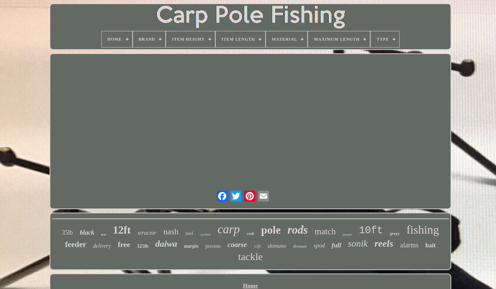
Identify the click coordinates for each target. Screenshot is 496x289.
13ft (257, 246)
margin (191, 246)
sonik (358, 243)
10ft (371, 230)
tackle (250, 256)
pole (271, 230)
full (336, 245)
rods (298, 230)
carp (229, 229)
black (87, 232)
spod (319, 245)
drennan (300, 246)
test (103, 234)
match (325, 231)
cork (250, 233)
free (124, 244)
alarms (409, 245)
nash (170, 231)
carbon (205, 234)
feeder (75, 244)
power (347, 234)
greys (395, 233)
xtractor (146, 232)
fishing (422, 229)
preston (212, 246)
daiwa (166, 244)
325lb (142, 246)
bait (430, 245)
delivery (102, 246)
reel (189, 233)
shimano (277, 246)
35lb (67, 232)
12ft (122, 230)
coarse (237, 244)
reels (383, 243)
